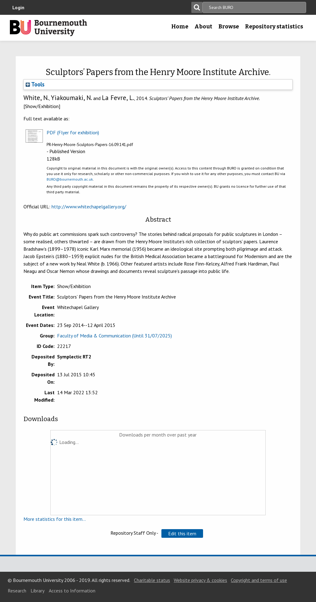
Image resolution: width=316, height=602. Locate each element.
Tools (35, 84)
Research (17, 590)
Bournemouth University (48, 27)
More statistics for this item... (54, 519)
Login (18, 7)
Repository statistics (274, 26)
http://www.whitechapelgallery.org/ (89, 206)
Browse (228, 26)
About (203, 26)
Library (37, 590)
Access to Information (72, 590)
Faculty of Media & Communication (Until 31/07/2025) (114, 335)
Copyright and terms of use (259, 580)
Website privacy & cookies (200, 580)
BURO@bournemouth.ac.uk (70, 179)
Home (179, 26)
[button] (182, 533)
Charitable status (152, 580)
